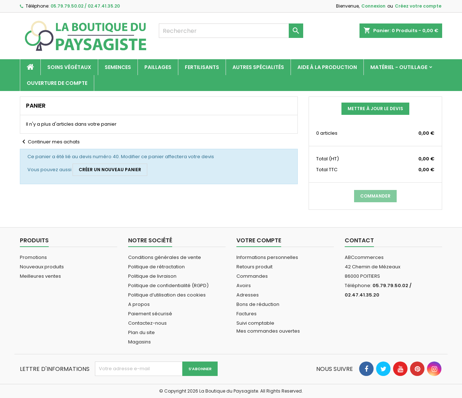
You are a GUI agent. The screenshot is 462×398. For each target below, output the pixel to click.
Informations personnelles (267, 257)
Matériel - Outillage (398, 67)
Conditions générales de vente (164, 257)
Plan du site (141, 332)
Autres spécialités (258, 67)
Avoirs (243, 285)
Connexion (373, 6)
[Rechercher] (231, 30)
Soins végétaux (69, 67)
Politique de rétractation (156, 266)
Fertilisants (202, 67)
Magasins (139, 341)
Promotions (33, 257)
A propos (139, 304)
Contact (359, 240)
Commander (375, 196)
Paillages (157, 67)
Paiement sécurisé (150, 313)
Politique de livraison (152, 276)
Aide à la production (327, 67)
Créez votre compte (418, 6)
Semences (118, 67)
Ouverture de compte (57, 83)
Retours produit (254, 266)
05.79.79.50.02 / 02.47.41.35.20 (85, 6)
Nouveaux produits (42, 266)
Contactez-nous (147, 323)
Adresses (247, 294)
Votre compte (258, 240)
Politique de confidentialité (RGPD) (168, 285)
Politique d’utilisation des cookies (167, 294)
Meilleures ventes (40, 276)
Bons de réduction (257, 304)
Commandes (252, 276)
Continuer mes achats (50, 142)
